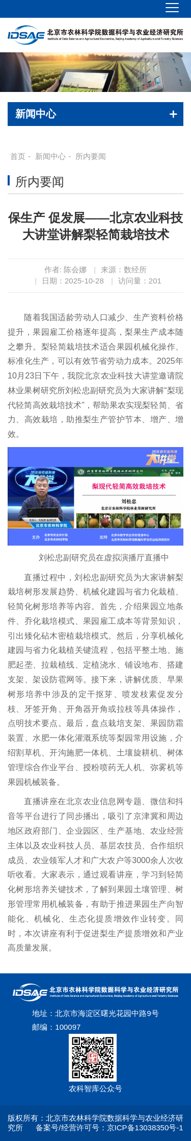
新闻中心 (50, 156)
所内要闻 (90, 156)
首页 (17, 156)
